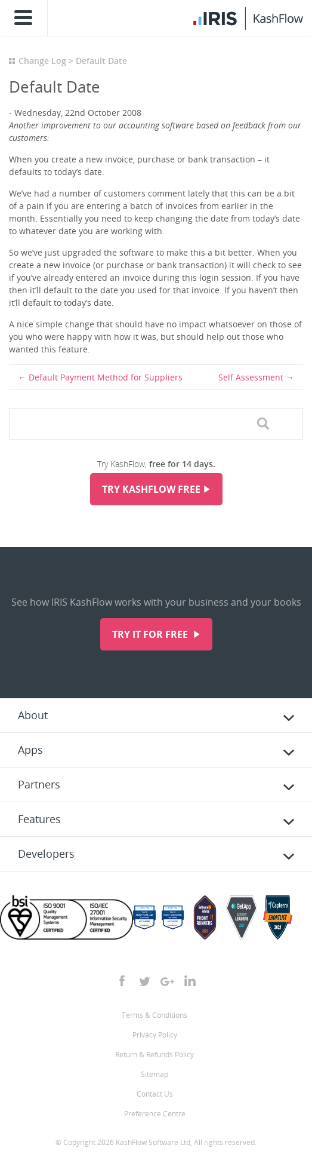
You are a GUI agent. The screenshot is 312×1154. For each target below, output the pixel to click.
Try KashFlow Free (151, 489)
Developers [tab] (46, 853)
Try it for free (151, 634)
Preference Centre (155, 1114)
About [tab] (33, 715)
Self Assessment (250, 377)
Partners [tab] (39, 784)
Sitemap (154, 1074)
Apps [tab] (30, 749)
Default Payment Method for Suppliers (106, 377)
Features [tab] (39, 819)
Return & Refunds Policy (154, 1054)
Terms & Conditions (154, 1015)
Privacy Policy (154, 1035)
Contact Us (155, 1094)
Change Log (42, 60)
